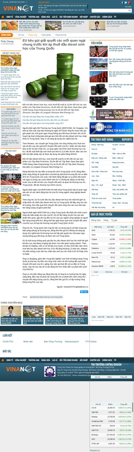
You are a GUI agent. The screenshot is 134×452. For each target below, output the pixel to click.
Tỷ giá (114, 220)
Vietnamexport (72, 341)
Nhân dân (28, 341)
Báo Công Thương (53, 341)
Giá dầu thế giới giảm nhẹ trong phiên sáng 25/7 (43, 123)
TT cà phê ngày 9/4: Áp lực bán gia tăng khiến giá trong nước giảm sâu (10, 121)
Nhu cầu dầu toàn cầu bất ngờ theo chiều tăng (120, 86)
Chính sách (107, 17)
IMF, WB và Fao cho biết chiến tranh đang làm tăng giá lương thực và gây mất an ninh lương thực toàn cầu (30, 25)
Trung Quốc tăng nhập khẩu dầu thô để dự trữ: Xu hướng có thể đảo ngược (120, 49)
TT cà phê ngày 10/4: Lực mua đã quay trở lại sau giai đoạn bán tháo (11, 77)
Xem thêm (115, 16)
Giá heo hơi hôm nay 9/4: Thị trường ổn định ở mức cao (10, 128)
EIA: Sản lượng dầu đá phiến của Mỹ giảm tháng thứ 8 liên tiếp (120, 61)
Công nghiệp (20, 17)
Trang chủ (2, 17)
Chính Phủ (8, 341)
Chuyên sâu (95, 17)
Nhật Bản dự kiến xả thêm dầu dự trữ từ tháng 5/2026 (117, 23)
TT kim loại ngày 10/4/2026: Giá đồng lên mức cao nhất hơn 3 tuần (61, 11)
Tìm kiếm (128, 7)
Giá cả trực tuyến (101, 214)
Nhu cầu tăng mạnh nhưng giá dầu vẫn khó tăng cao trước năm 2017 (121, 74)
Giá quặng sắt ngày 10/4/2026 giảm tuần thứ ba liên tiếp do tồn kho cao (62, 6)
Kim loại (21, 35)
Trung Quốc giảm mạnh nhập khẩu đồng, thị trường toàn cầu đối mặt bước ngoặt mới (11, 96)
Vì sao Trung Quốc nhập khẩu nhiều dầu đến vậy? (120, 98)
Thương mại (33, 17)
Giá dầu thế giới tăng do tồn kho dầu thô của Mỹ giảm (46, 120)
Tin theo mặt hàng (102, 139)
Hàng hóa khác (61, 35)
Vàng (105, 220)
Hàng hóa (45, 17)
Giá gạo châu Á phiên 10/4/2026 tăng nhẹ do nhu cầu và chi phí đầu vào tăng (9, 228)
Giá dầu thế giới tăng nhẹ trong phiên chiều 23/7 (43, 117)
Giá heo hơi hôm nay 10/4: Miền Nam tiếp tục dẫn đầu (10, 135)
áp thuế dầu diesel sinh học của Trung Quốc (46, 297)
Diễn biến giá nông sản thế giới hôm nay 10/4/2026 (10, 83)
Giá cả (54, 17)
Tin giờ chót (43, 2)
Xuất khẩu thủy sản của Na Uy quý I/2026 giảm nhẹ (11, 103)
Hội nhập (84, 17)
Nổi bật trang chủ (10, 53)
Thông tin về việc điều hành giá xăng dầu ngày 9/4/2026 (10, 143)
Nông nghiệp (46, 35)
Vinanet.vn (95, 450)
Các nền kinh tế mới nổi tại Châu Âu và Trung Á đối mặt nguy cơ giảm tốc (10, 89)
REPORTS (127, 139)
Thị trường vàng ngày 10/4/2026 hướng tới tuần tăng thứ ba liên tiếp (10, 70)
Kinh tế (10, 17)
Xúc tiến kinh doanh (68, 17)
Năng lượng (33, 35)
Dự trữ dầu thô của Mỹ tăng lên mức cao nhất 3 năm (73, 23)
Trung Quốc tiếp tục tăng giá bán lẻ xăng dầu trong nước (76, 321)
